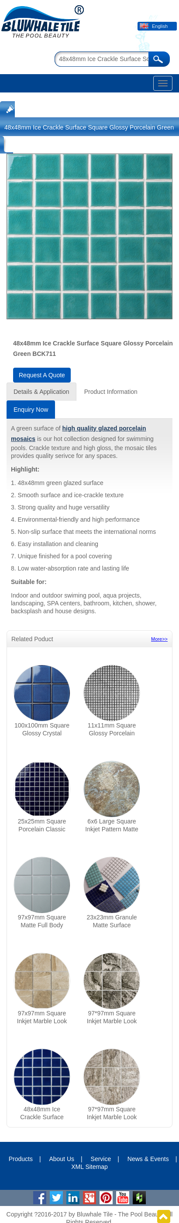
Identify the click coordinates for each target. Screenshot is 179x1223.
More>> (159, 639)
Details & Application (41, 391)
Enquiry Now (31, 409)
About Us (61, 1158)
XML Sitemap (89, 1166)
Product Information (111, 391)
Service (101, 1158)
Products (21, 1158)
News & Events (148, 1158)
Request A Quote (42, 375)
